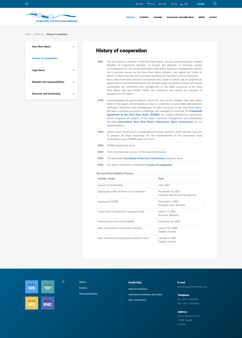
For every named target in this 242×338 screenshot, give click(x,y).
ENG (140, 4)
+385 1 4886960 (189, 299)
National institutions (137, 289)
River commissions (137, 300)
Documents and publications (180, 17)
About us (130, 17)
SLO (151, 4)
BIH (173, 4)
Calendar (157, 17)
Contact (213, 17)
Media (202, 17)
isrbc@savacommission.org (192, 286)
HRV (163, 4)
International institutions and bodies (145, 294)
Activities (144, 17)
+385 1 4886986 (190, 303)
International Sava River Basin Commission (51, 17)
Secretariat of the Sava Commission (144, 158)
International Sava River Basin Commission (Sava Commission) (155, 121)
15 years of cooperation (158, 164)
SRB (184, 4)
